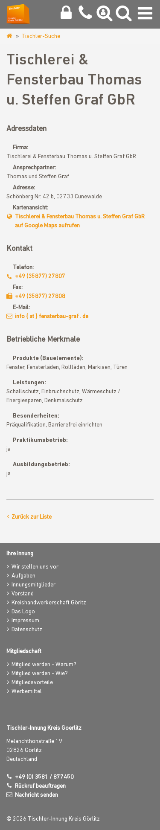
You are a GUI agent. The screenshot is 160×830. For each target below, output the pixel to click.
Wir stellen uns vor (35, 567)
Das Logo (23, 612)
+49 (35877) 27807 (40, 276)
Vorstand (23, 594)
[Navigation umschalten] (145, 15)
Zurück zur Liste (32, 517)
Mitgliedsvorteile (32, 682)
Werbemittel (27, 691)
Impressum (25, 621)
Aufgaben (23, 576)
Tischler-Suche (40, 36)
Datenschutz (27, 630)
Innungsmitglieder (33, 585)
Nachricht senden (36, 795)
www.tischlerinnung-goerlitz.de (10, 36)
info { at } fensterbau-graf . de (51, 316)
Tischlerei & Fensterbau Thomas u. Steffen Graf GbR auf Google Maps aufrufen (80, 221)
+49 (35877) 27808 (40, 296)
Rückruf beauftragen (40, 786)
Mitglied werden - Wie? (40, 673)
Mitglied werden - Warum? (44, 665)
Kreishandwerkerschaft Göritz (49, 603)
